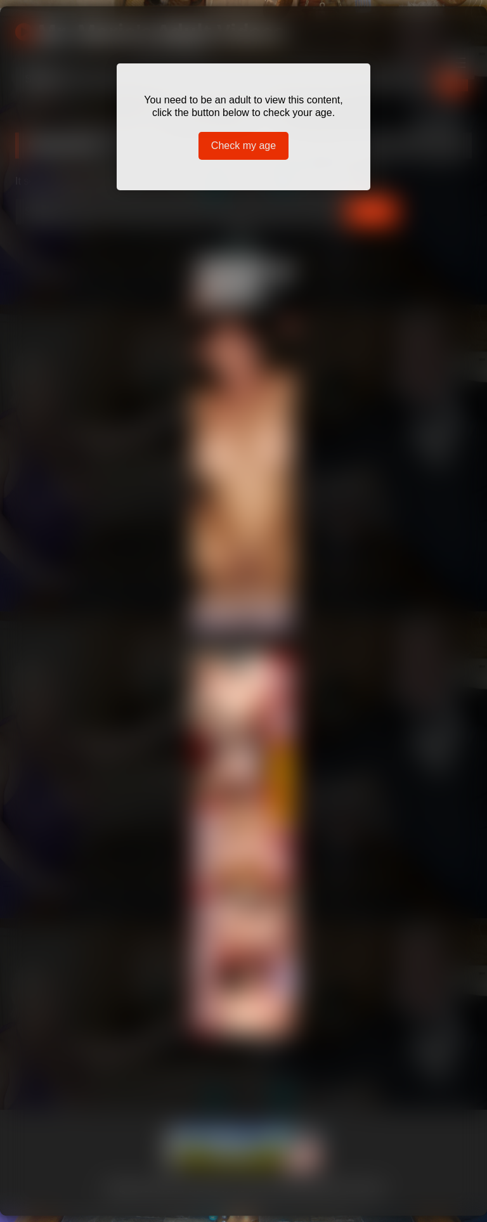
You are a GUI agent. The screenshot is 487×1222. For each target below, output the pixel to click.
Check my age (243, 145)
